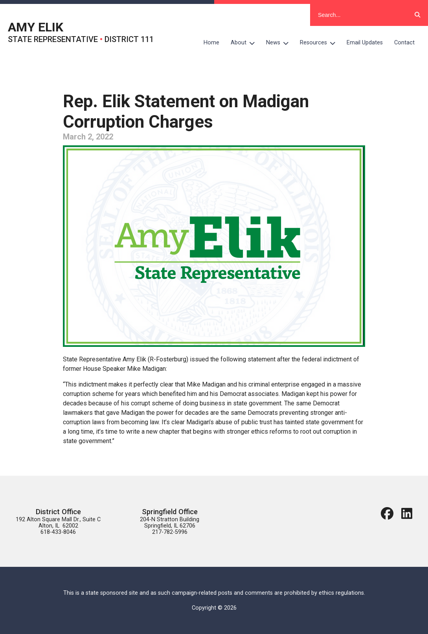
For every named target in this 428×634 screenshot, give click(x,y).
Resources (320, 43)
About (246, 43)
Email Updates (365, 42)
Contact (404, 42)
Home (211, 42)
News (280, 43)
